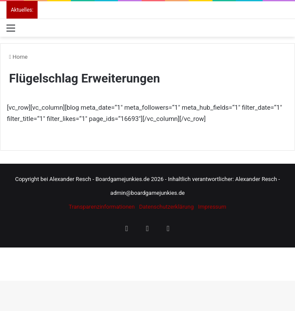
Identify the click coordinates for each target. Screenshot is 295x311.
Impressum (212, 206)
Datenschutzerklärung (166, 206)
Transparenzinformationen (102, 206)
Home (18, 57)
